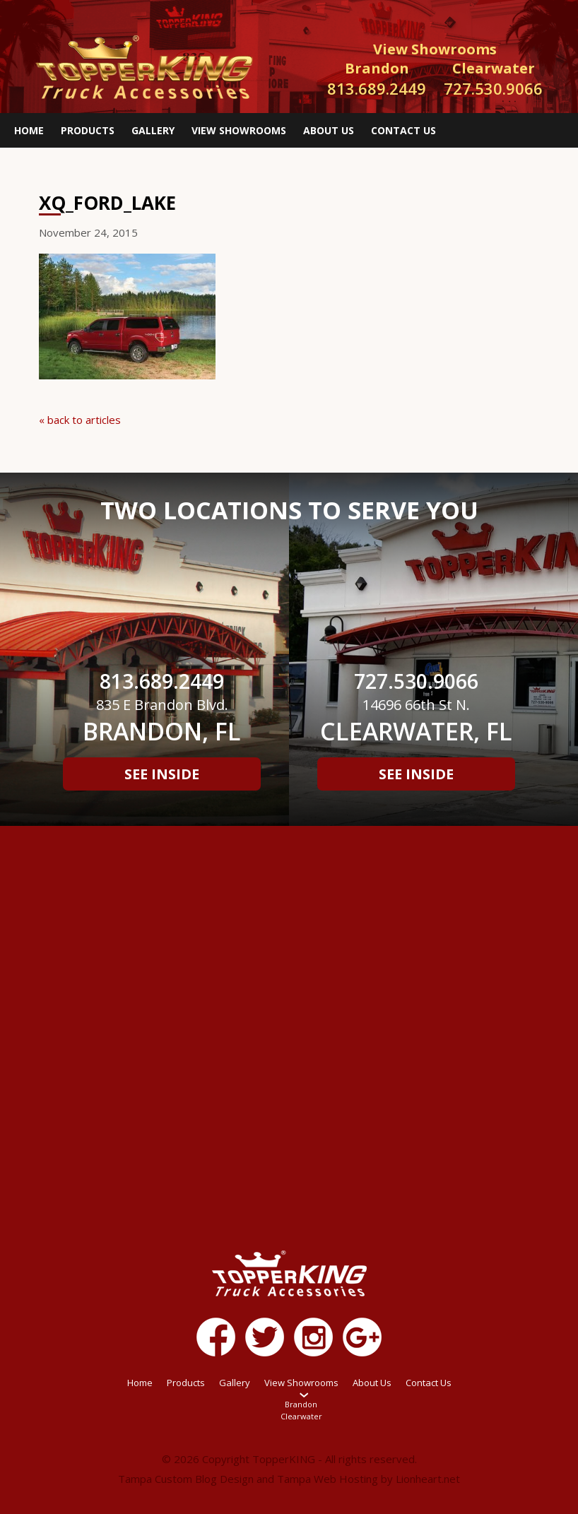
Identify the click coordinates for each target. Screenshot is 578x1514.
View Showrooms (238, 130)
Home (29, 130)
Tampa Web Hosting (327, 1479)
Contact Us (403, 130)
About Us (328, 130)
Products (87, 130)
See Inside (161, 773)
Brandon (301, 1404)
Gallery (153, 130)
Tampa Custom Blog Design (186, 1479)
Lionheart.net (428, 1479)
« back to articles (80, 420)
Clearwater (301, 1416)
